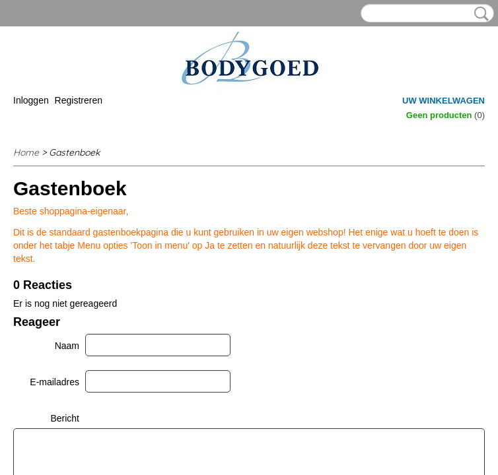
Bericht (64, 418)
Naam (67, 345)
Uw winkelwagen (443, 101)
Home (26, 152)
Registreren (78, 100)
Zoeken (479, 14)
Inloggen (31, 100)
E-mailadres (54, 382)
